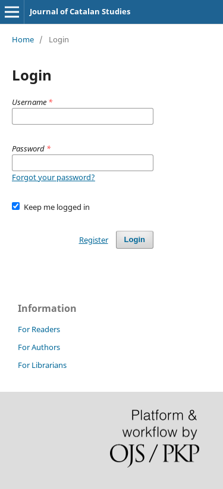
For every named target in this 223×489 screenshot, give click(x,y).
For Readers (39, 329)
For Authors (39, 347)
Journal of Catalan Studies (80, 11)
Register (93, 239)
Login (134, 239)
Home (23, 39)
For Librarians (42, 365)
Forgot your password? (53, 177)
